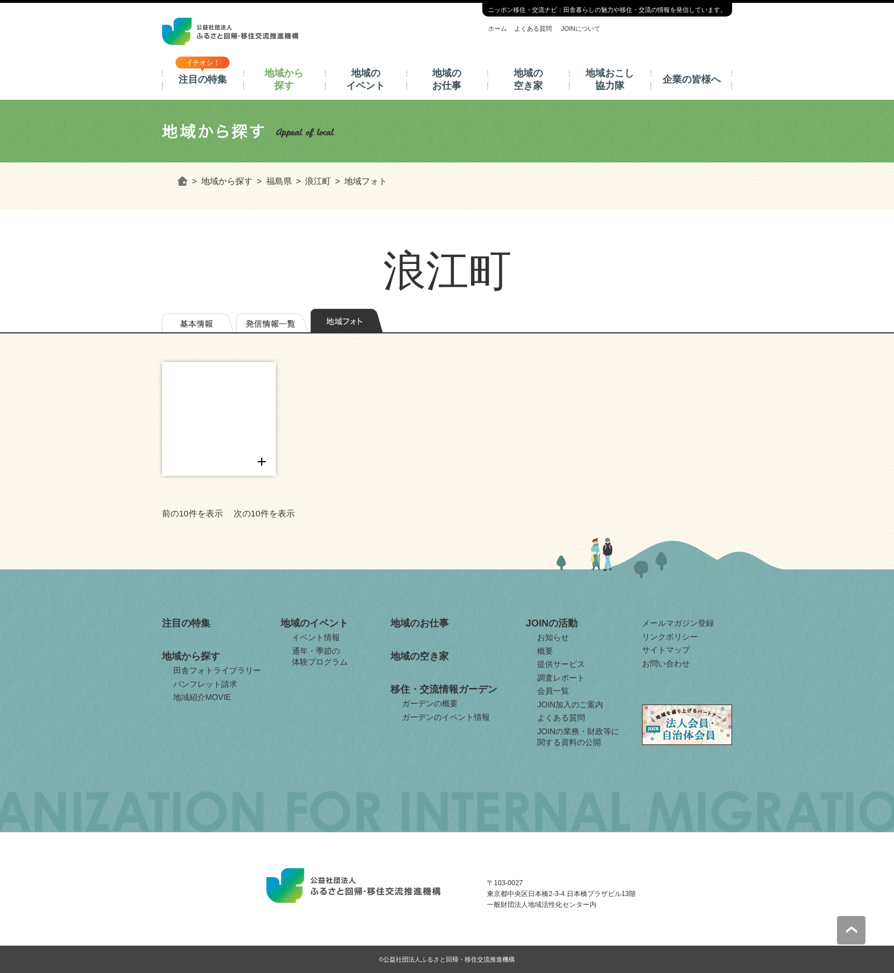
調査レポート (561, 677)
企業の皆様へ (692, 79)
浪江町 (318, 181)
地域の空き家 (528, 79)
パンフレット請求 (205, 684)
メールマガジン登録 (678, 623)
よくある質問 (533, 28)
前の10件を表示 (192, 513)
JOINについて (580, 28)
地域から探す (284, 79)
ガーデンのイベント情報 (446, 717)
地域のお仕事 (446, 79)
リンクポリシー (670, 636)
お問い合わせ (666, 663)
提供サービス (561, 664)
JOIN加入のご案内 (570, 704)
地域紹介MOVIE (202, 697)
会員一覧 (553, 690)
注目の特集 (202, 79)
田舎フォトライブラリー (217, 670)
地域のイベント (365, 79)
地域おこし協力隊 (610, 79)
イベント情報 (316, 637)
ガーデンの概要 (430, 703)
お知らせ (553, 637)
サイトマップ (666, 649)
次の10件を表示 (264, 513)
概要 (545, 651)
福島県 (279, 181)
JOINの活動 (552, 623)
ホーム (497, 28)
